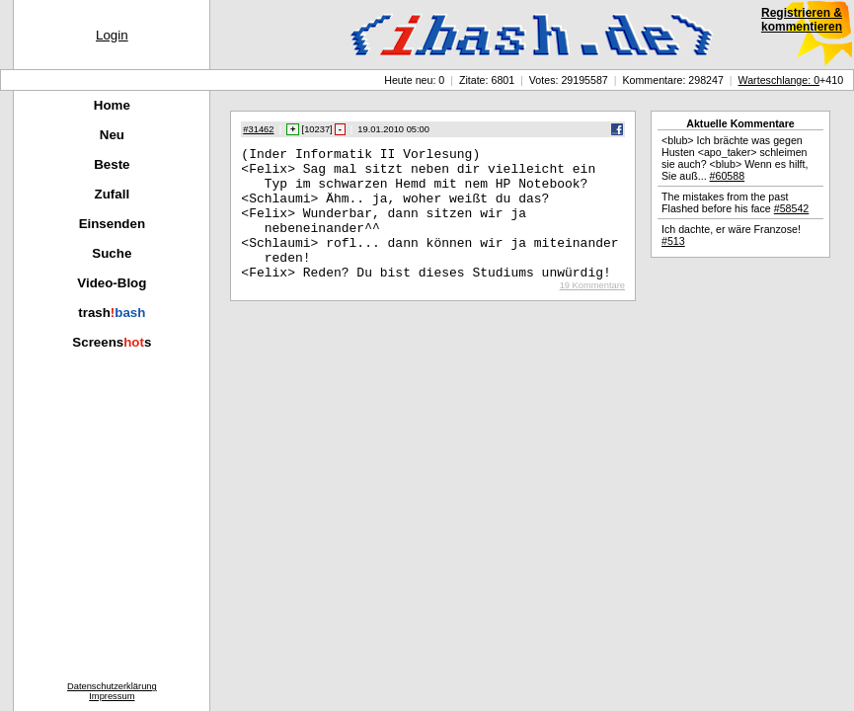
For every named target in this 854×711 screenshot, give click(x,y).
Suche (111, 253)
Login (112, 35)
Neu (112, 134)
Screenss (111, 342)
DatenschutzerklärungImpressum (112, 691)
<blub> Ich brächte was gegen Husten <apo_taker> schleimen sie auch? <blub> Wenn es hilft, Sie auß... (735, 158)
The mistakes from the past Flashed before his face (735, 202)
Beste (111, 164)
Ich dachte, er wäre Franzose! (731, 235)
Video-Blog (111, 283)
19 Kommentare (592, 312)
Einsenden (112, 223)
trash (111, 312)
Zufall (112, 194)
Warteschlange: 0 (779, 80)
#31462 (258, 129)
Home (112, 105)
